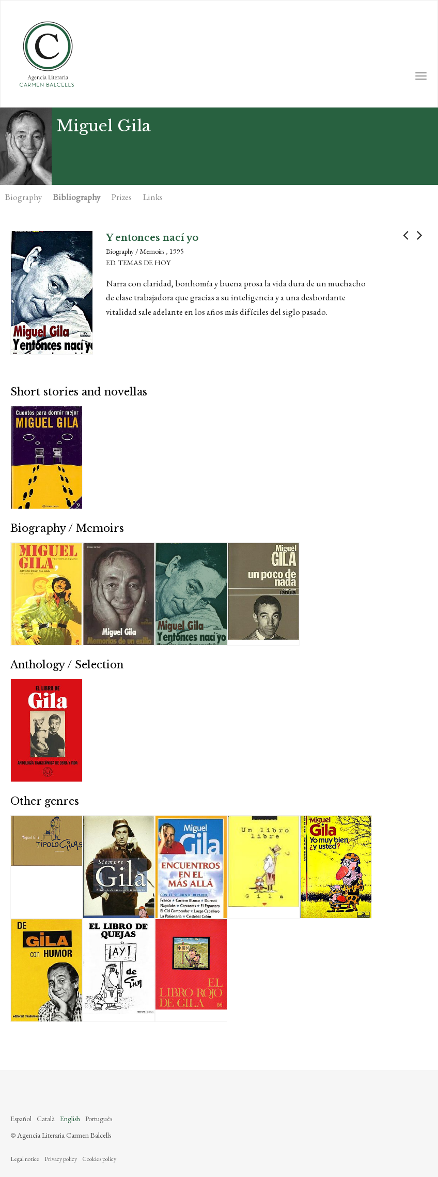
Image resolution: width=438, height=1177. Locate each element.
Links (153, 197)
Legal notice (24, 1159)
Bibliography (76, 197)
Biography (23, 197)
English (70, 1118)
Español (21, 1118)
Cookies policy (99, 1159)
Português (98, 1118)
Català (46, 1118)
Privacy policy (60, 1159)
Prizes (122, 197)
